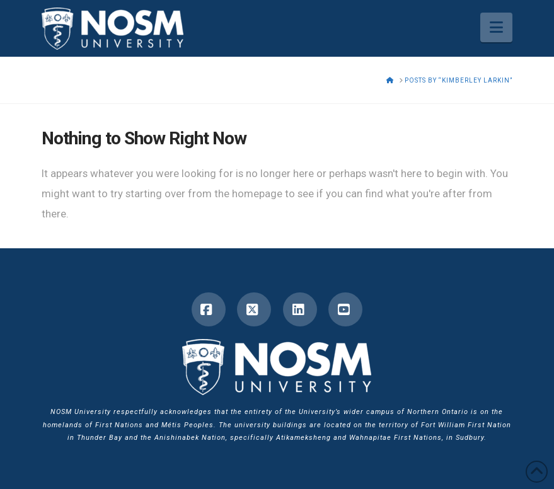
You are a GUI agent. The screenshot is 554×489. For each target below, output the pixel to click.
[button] (496, 27)
